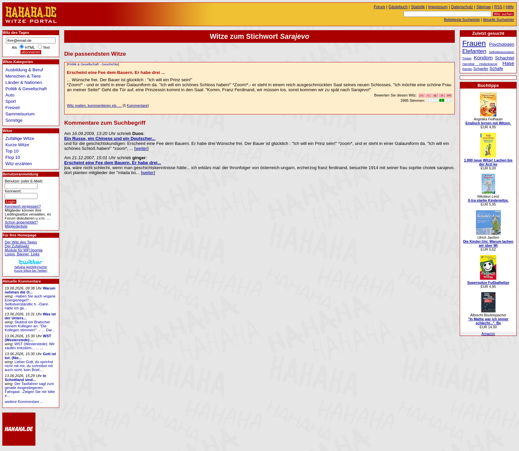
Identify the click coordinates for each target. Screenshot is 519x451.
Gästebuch (398, 7)
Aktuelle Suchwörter (498, 20)
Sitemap (483, 7)
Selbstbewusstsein (501, 52)
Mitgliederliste (16, 226)
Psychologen (501, 44)
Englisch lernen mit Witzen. (488, 123)
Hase (508, 63)
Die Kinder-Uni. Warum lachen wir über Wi (488, 243)
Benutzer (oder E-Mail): (24, 181)
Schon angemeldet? (21, 222)
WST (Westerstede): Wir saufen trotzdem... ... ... (30, 346)
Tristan (466, 58)
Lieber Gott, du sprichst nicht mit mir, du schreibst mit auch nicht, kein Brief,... (29, 366)
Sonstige (14, 120)
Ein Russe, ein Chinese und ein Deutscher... (110, 138)
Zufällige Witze (19, 138)
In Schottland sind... (25, 378)
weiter (141, 148)
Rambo (467, 69)
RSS (498, 7)
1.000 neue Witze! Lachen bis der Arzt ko (488, 162)
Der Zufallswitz (17, 246)
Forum (379, 7)
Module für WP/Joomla (23, 250)
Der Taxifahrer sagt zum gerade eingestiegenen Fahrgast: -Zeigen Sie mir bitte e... (30, 390)
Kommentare (137, 105)
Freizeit (12, 107)
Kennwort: (13, 191)
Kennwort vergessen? (23, 206)
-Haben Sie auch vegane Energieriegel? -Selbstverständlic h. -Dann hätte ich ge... (30, 302)
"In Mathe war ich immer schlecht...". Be (488, 321)
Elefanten (474, 51)
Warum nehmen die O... (30, 290)
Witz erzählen (18, 163)
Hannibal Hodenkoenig (479, 64)
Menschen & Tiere (23, 76)
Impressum (438, 7)
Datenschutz (462, 7)
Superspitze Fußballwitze (488, 283)
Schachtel (504, 57)
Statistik (418, 7)
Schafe (496, 68)
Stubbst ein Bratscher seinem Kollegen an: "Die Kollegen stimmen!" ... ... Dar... (30, 326)
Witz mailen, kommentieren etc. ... (94, 105)
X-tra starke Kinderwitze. (488, 200)
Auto (9, 95)
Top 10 (12, 151)
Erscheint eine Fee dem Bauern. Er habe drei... (112, 162)
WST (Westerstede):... (28, 338)
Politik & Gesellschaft (83, 64)
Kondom (483, 57)
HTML (30, 47)
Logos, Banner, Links (22, 254)
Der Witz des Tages (21, 242)
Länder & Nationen (23, 82)
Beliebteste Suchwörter (462, 20)
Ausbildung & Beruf (24, 69)
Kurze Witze (17, 144)
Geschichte (110, 64)
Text (46, 47)
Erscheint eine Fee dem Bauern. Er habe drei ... (116, 72)
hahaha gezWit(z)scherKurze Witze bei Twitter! (30, 266)
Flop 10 (12, 157)
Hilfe (510, 7)
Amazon (488, 334)
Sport (10, 101)
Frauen (474, 43)
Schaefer (480, 69)
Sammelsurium (19, 113)
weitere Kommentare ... (24, 402)
